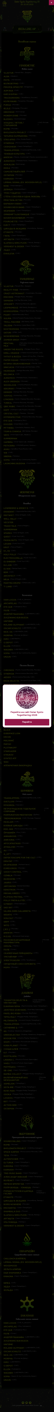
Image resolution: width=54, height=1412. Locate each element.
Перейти (27, 722)
